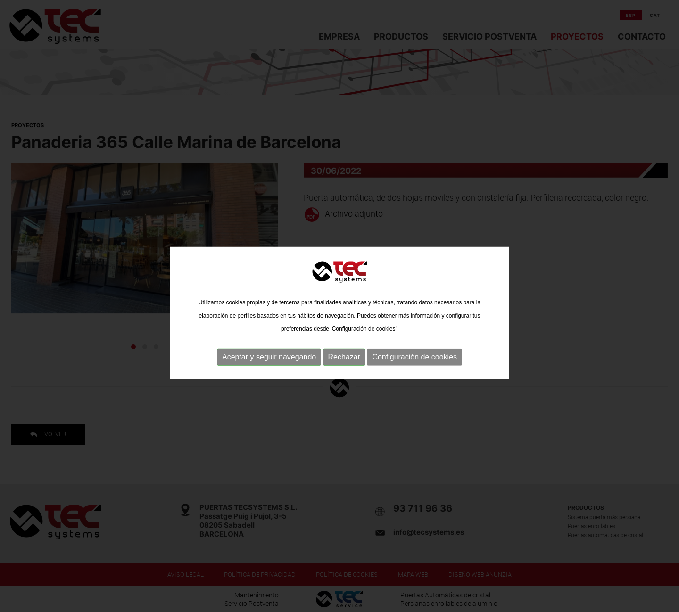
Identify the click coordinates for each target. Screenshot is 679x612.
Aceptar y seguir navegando (269, 367)
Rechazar (344, 367)
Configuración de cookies (414, 367)
